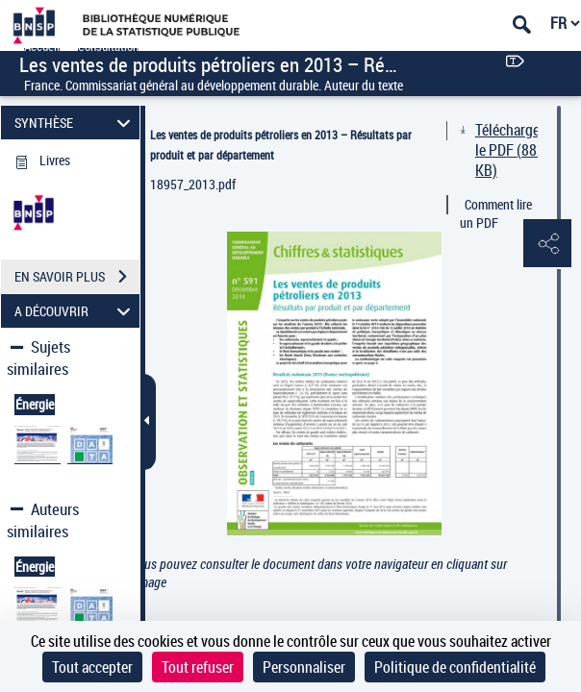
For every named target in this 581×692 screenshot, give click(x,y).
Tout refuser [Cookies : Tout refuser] (198, 667)
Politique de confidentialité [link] (455, 667)
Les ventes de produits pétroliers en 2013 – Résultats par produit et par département (281, 144)
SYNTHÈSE (75, 122)
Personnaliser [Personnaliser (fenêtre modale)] (304, 667)
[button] (547, 244)
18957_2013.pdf (193, 184)
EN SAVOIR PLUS (76, 276)
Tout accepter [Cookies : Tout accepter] (92, 667)
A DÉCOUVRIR (75, 311)
